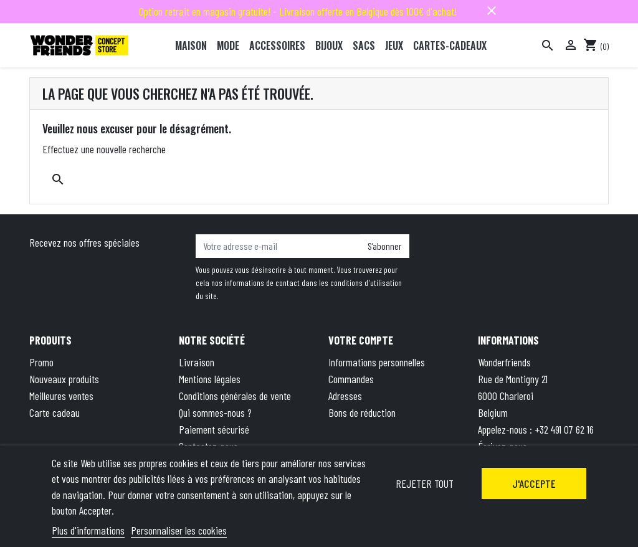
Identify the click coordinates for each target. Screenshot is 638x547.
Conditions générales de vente (235, 395)
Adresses (345, 395)
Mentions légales (209, 379)
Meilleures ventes (61, 395)
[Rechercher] (547, 45)
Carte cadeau (54, 412)
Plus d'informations (88, 530)
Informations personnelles (376, 362)
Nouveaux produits (64, 379)
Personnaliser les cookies (179, 530)
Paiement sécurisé (214, 429)
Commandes (351, 379)
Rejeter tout (425, 483)
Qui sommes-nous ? (215, 412)
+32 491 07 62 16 (564, 429)
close (491, 10)
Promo (41, 362)
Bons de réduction (362, 412)
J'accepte (534, 483)
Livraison (196, 362)
